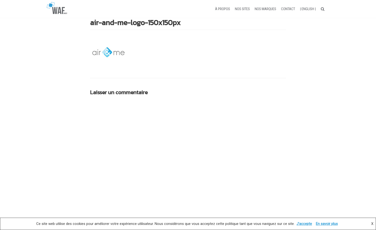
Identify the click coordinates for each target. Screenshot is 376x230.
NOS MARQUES (265, 9)
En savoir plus (327, 224)
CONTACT (288, 9)
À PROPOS (222, 9)
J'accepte (304, 224)
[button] (323, 9)
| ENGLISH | (308, 9)
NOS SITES (242, 9)
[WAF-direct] (57, 9)
